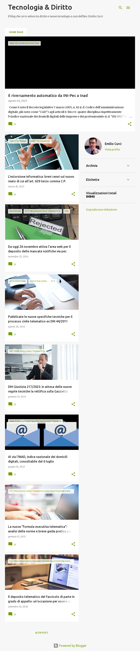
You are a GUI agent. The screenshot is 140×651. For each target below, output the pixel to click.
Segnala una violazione (101, 209)
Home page (16, 32)
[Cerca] (120, 7)
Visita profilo (112, 149)
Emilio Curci (113, 143)
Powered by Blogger (70, 645)
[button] (129, 124)
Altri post (41, 632)
